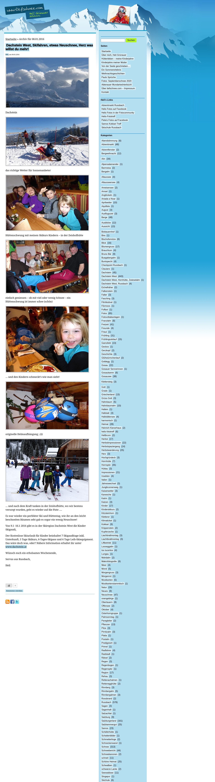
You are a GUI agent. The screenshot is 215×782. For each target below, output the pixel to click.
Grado (104, 391)
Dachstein (106, 272)
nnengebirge (107, 598)
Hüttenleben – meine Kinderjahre (117, 59)
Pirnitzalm (106, 632)
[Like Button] (8, 585)
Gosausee (106, 376)
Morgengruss (107, 572)
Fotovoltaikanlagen (110, 317)
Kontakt (105, 92)
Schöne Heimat (108, 761)
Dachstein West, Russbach (114, 284)
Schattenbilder (108, 735)
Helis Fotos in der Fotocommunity (117, 113)
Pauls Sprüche (108, 77)
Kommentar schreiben (14, 591)
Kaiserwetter (107, 491)
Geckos (105, 347)
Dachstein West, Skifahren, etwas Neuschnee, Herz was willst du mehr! (49, 47)
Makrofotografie (109, 561)
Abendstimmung (109, 141)
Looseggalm (107, 546)
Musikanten (107, 580)
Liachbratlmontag (109, 535)
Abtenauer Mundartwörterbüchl (116, 85)
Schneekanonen (109, 754)
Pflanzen (105, 624)
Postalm (105, 639)
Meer (103, 565)
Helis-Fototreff (108, 116)
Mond (104, 569)
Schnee (105, 747)
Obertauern (107, 602)
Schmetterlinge (108, 739)
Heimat (104, 424)
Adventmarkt (107, 144)
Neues (104, 591)
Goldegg (105, 361)
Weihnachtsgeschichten (113, 73)
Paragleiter (106, 621)
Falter (104, 295)
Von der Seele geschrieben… (115, 66)
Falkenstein (107, 291)
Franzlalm (106, 321)
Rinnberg (105, 687)
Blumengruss (107, 246)
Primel (104, 646)
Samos (104, 728)
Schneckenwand (109, 743)
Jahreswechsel (108, 483)
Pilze (103, 628)
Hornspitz (106, 465)
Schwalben (106, 765)
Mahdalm (106, 557)
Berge (104, 217)
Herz (103, 454)
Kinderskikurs (108, 509)
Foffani (104, 309)
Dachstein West (109, 276)
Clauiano (105, 269)
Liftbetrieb (106, 543)
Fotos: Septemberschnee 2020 (116, 81)
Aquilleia (105, 206)
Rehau (104, 676)
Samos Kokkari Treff (111, 124)
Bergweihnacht (108, 153)
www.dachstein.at (16, 546)
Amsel (104, 191)
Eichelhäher (107, 287)
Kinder (104, 506)
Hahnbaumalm (108, 405)
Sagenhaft (106, 710)
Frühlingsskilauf (109, 339)
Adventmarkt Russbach (112, 105)
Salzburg (105, 717)
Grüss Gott (106, 398)
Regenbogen (107, 665)
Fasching (105, 298)
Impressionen (108, 472)
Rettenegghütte (108, 684)
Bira (103, 235)
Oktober (105, 609)
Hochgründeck (108, 457)
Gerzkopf (105, 350)
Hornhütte (106, 461)
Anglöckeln (106, 195)
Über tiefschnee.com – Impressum (118, 88)
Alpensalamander (110, 164)
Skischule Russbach (111, 127)
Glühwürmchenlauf (110, 358)
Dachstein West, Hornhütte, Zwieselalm (120, 280)
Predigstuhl (106, 643)
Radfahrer (106, 650)
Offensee (105, 606)
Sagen (104, 706)
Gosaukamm (107, 372)
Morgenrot (106, 576)
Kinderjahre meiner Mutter (114, 62)
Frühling (105, 335)
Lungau (105, 554)
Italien (104, 480)
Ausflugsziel (107, 213)
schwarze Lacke (109, 769)
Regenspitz (106, 669)
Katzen (104, 502)
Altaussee (106, 177)
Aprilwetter (106, 202)
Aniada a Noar (108, 199)
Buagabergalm (108, 258)
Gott (103, 387)
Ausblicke (106, 223)
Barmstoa (106, 168)
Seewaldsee (107, 773)
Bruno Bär (106, 254)
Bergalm (105, 171)
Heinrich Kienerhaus (111, 428)
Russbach (106, 702)
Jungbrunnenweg (109, 487)
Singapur (105, 776)
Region (104, 672)
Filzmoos (105, 306)
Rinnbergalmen (108, 695)
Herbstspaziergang (110, 446)
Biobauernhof (107, 232)
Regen (104, 661)
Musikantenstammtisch (112, 583)
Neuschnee (107, 595)
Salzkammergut (109, 724)
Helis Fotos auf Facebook (113, 109)
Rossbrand (106, 698)
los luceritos (107, 550)
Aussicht (105, 226)
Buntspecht (106, 261)
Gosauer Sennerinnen (112, 369)
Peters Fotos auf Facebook (114, 120)
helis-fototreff (107, 431)
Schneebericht (108, 750)
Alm (103, 159)
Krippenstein (107, 528)
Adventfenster (108, 150)
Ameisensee (107, 188)
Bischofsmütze (108, 239)
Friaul (104, 332)
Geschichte (106, 354)
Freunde (105, 328)
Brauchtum (106, 250)
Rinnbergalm (107, 691)
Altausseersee (108, 182)
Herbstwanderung (110, 450)
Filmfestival (106, 302)
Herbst (104, 439)
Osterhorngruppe (109, 613)
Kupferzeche (107, 532)
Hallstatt (105, 413)
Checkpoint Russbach (112, 265)
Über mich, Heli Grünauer (113, 55)
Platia (104, 635)
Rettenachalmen (109, 680)
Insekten (105, 476)
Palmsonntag (107, 617)
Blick (103, 243)
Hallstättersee (108, 417)
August (104, 210)
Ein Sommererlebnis (111, 70)
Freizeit (105, 324)
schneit (104, 758)
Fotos (104, 313)
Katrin (104, 498)
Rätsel (104, 658)
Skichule (105, 780)
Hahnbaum (106, 402)
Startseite (11, 39)
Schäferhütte (107, 732)
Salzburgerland (108, 721)
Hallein (104, 409)
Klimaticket (106, 520)
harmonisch (107, 420)
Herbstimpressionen (111, 443)
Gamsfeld (106, 343)
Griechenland (107, 394)
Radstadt (105, 654)
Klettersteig (106, 382)
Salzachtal (106, 713)
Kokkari (105, 524)
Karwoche (106, 494)
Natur (104, 587)
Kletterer (105, 517)
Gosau (104, 365)
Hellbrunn (106, 435)
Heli (7, 54)
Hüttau (104, 468)
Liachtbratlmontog (110, 539)
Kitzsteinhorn (107, 513)
